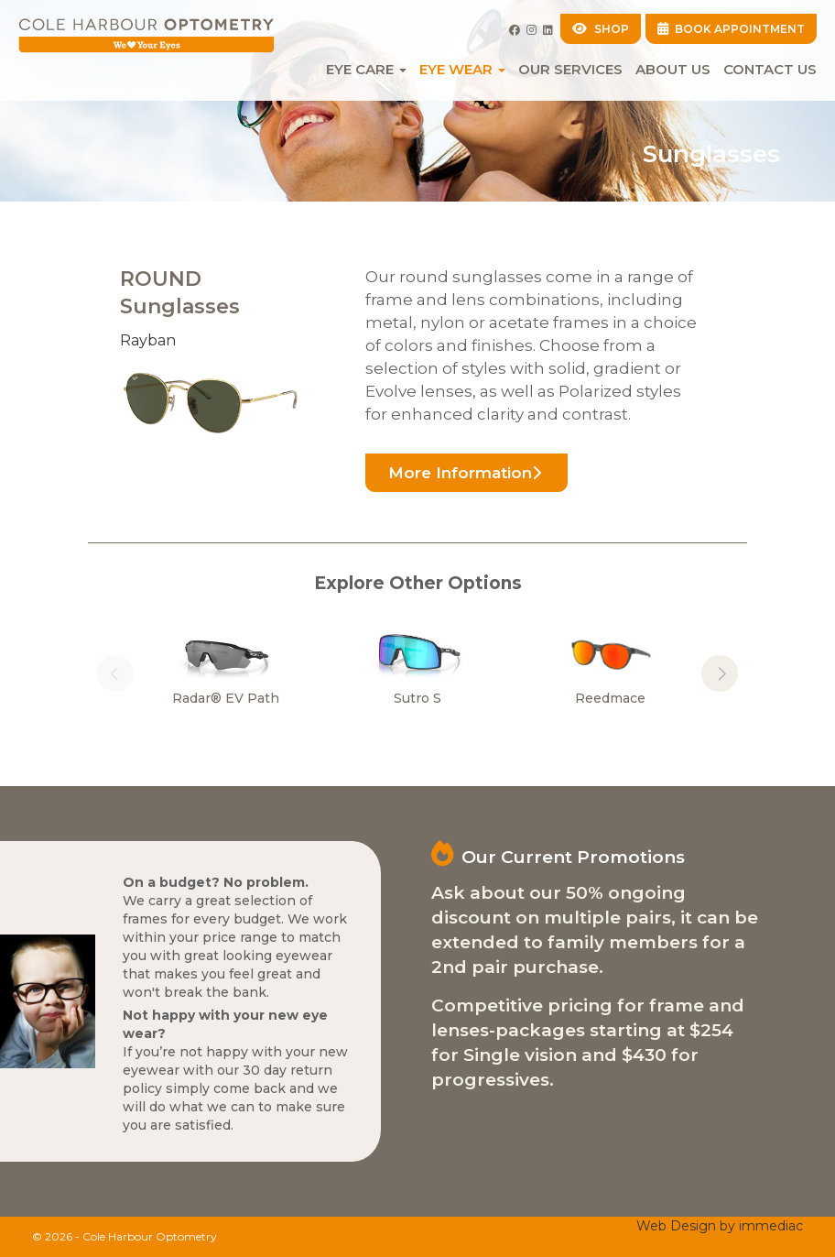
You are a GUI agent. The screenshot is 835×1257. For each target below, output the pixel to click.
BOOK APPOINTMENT (731, 29)
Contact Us (770, 69)
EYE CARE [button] (366, 69)
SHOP (600, 29)
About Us (672, 69)
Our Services (570, 69)
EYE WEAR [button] (462, 69)
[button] (719, 673)
